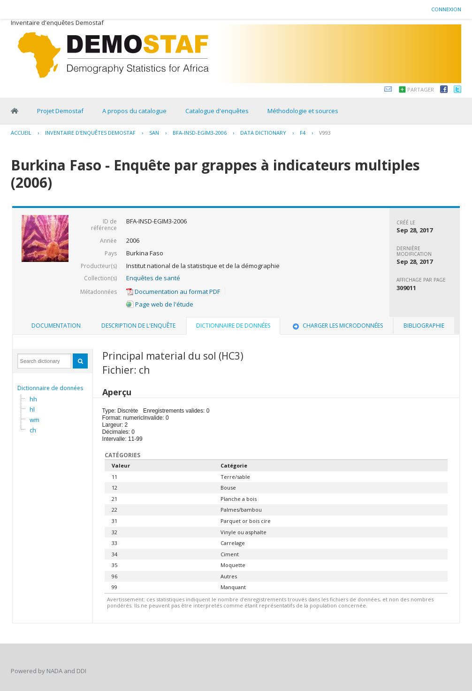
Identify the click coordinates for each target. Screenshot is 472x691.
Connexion (446, 9)
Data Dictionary (263, 132)
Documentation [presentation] (56, 326)
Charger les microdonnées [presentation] (337, 326)
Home (14, 111)
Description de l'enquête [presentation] (138, 326)
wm (34, 419)
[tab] (56, 326)
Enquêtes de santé (153, 278)
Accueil (21, 132)
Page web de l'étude (159, 304)
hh (33, 399)
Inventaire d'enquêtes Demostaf (90, 132)
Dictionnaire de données (50, 388)
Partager (420, 89)
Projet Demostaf (60, 111)
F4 (302, 132)
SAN (154, 132)
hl (32, 409)
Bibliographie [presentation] (423, 326)
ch (33, 430)
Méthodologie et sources (302, 111)
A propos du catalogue (134, 111)
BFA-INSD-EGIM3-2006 (200, 132)
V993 (325, 132)
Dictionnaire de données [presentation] (233, 326)
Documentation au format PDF (173, 291)
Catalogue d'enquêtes (217, 111)
